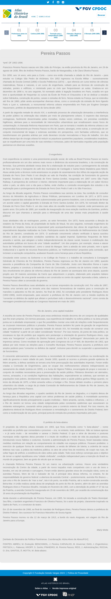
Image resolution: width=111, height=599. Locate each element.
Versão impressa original (64, 588)
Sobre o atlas (44, 16)
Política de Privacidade (78, 573)
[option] (19, 31)
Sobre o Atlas (41, 588)
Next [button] (104, 32)
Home (33, 16)
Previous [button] (6, 32)
